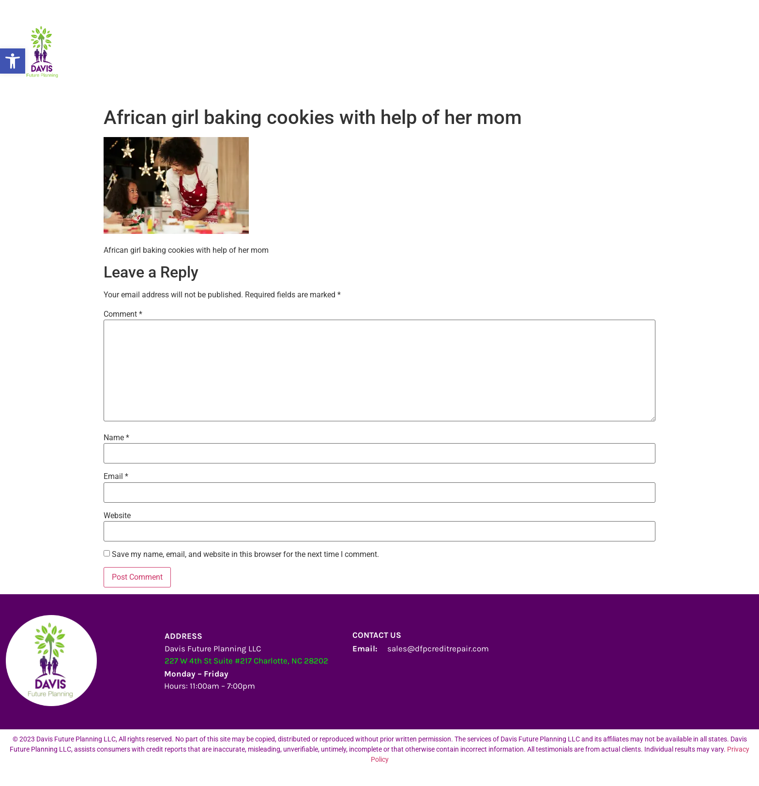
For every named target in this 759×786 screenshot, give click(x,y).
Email (116, 476)
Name (116, 438)
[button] (12, 61)
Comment (123, 314)
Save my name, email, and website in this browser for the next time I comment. (245, 554)
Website (117, 516)
